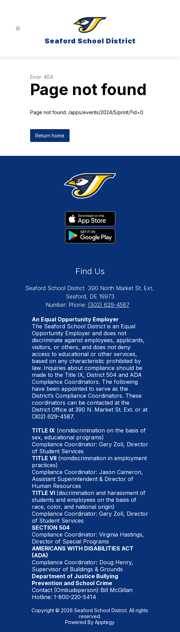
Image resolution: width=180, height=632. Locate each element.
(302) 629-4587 (108, 304)
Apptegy (105, 622)
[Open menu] (18, 29)
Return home (49, 135)
